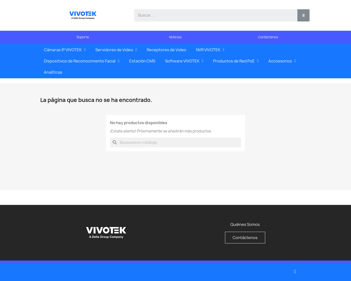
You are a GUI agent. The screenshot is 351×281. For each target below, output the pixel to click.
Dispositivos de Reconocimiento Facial (81, 61)
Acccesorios (282, 61)
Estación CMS (142, 61)
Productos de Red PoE (236, 61)
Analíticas (53, 72)
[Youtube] (295, 271)
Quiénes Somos (245, 224)
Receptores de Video (166, 49)
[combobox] (213, 15)
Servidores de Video (116, 49)
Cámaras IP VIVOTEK (65, 49)
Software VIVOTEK (184, 61)
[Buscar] (175, 142)
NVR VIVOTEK (210, 49)
